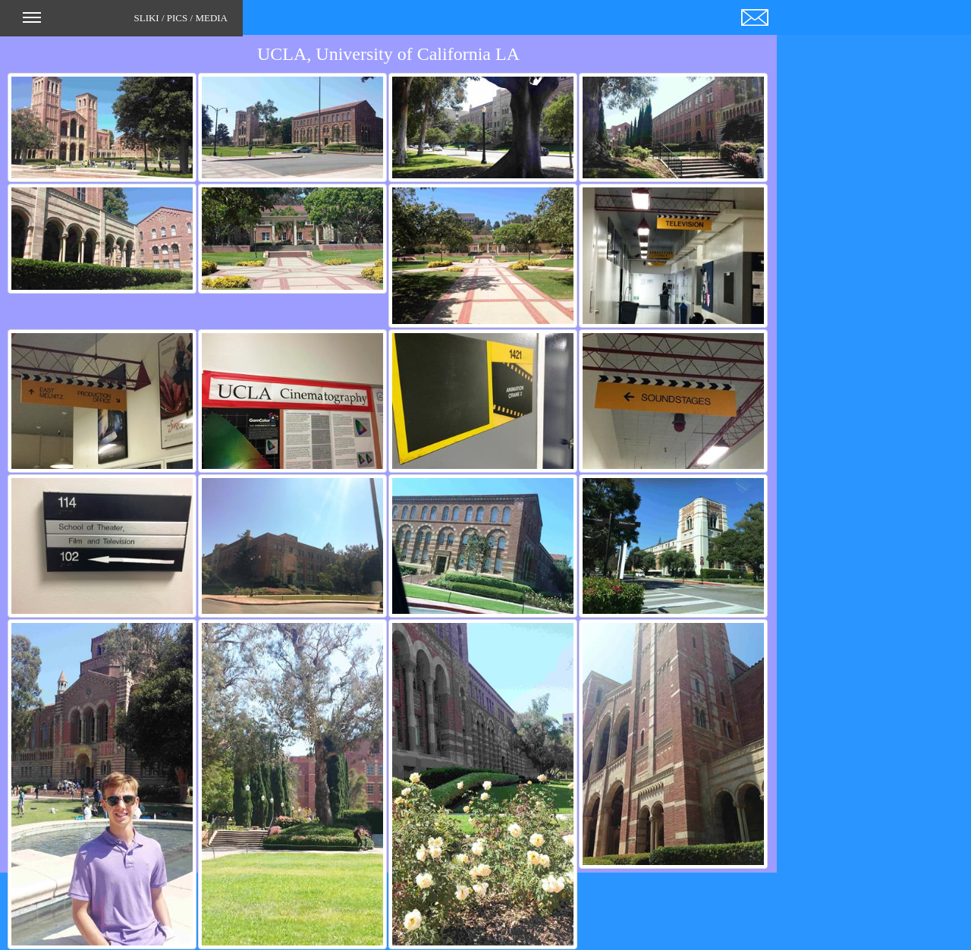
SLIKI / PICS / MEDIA (125, 22)
